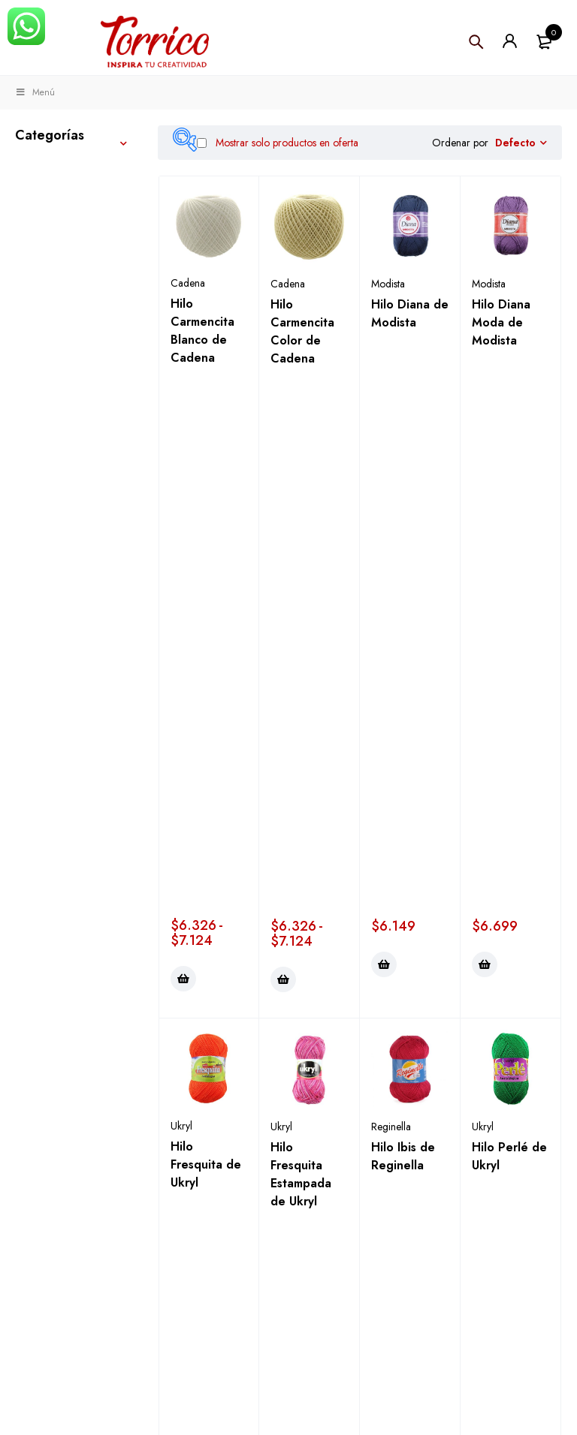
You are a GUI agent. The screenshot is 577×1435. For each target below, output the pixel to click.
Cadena (188, 282)
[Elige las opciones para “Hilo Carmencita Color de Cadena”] (283, 439)
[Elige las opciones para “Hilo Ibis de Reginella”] (384, 726)
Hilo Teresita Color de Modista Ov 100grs (206, 919)
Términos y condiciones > (284, 1388)
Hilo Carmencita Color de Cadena (302, 331)
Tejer (29, 169)
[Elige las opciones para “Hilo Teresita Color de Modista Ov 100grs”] (183, 1012)
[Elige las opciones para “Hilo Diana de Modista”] (384, 424)
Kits (26, 307)
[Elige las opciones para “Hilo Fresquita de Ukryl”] (183, 726)
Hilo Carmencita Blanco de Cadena (202, 330)
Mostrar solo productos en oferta (277, 142)
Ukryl (181, 585)
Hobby (35, 273)
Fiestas (35, 396)
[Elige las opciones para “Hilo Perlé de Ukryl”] (484, 726)
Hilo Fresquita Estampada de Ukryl (300, 633)
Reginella (391, 586)
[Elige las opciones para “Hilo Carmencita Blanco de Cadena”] (183, 438)
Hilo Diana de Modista (410, 313)
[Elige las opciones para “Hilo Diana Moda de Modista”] (484, 424)
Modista (388, 283)
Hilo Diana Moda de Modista (501, 322)
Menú (35, 92)
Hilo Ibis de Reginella (403, 615)
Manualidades (56, 204)
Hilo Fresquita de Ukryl (206, 624)
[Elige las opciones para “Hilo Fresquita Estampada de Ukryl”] (283, 726)
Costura (38, 238)
